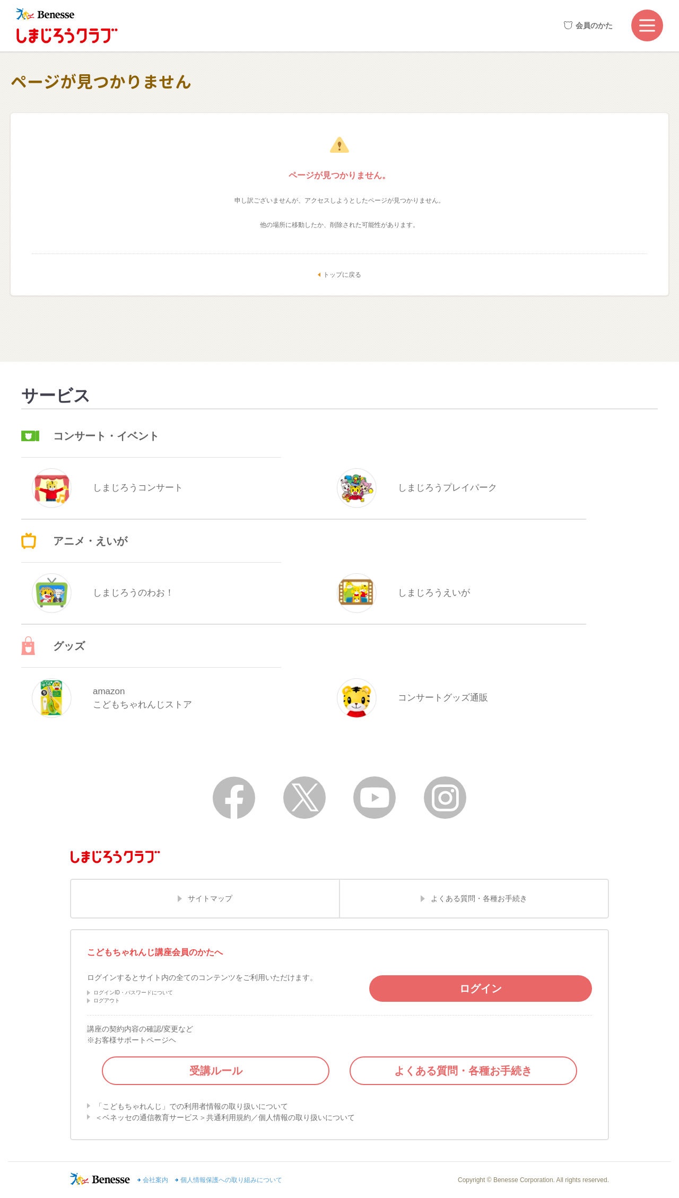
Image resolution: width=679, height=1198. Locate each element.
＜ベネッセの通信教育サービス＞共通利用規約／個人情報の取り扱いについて (225, 1117)
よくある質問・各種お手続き (479, 898)
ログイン (480, 988)
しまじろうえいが (403, 593)
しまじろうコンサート (107, 488)
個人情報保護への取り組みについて (231, 1180)
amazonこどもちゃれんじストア (112, 698)
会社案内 (155, 1180)
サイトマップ (210, 898)
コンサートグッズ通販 (412, 698)
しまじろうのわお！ (103, 593)
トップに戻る (342, 274)
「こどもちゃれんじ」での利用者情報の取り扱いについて (191, 1106)
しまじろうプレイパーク (417, 488)
